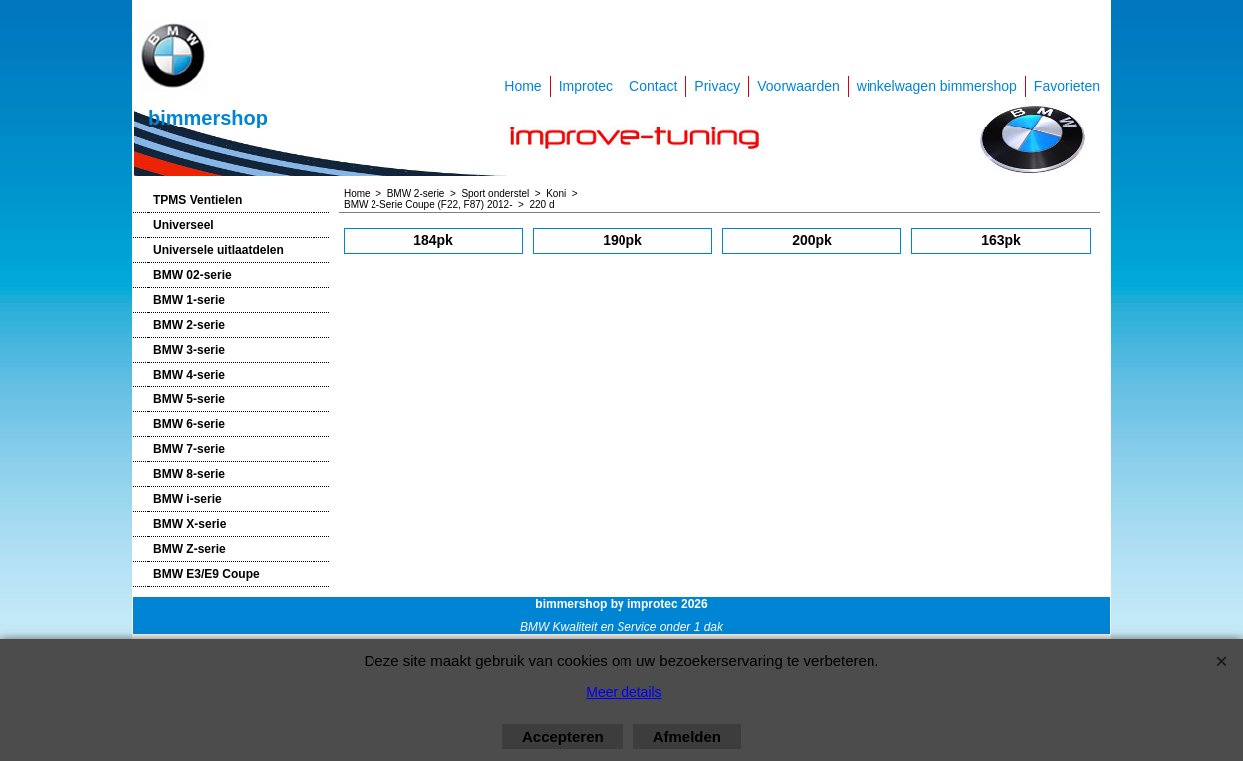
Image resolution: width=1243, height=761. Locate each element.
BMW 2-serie (189, 325)
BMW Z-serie (189, 549)
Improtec (586, 86)
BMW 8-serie (189, 474)
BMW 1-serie (189, 300)
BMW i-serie (187, 499)
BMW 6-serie (189, 424)
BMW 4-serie (189, 374)
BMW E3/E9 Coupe (206, 574)
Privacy (717, 86)
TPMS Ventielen (197, 200)
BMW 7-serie (189, 449)
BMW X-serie (189, 524)
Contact (653, 86)
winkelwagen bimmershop (937, 86)
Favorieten (1067, 86)
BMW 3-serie (189, 350)
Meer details (623, 692)
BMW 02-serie (192, 275)
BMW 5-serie (189, 399)
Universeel (183, 225)
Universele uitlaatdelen (218, 250)
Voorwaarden (798, 86)
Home (522, 86)
